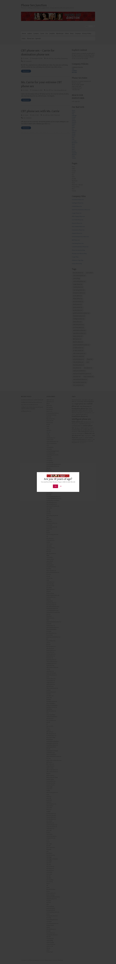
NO (61, 486)
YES (55, 486)
